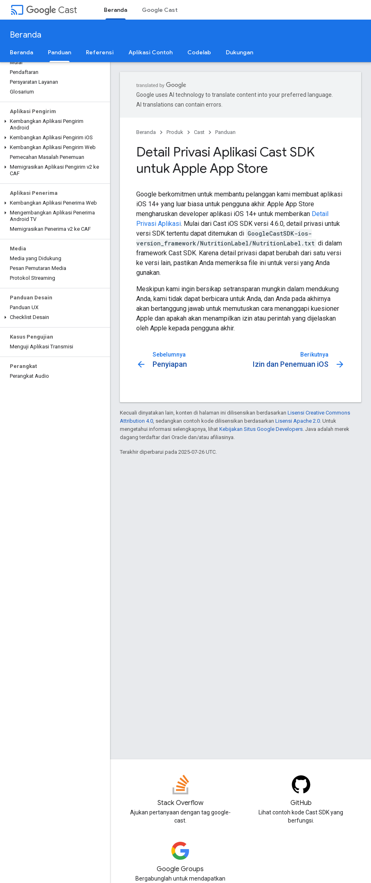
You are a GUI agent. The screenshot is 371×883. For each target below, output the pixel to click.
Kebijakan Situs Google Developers (261, 429)
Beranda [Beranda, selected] (115, 9)
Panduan (225, 132)
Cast (51, 10)
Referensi (100, 52)
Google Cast (160, 9)
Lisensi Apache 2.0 (297, 421)
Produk (174, 132)
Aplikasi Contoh (150, 52)
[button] (53, 124)
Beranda (25, 35)
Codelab (199, 52)
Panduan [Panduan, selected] (59, 52)
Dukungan (239, 52)
